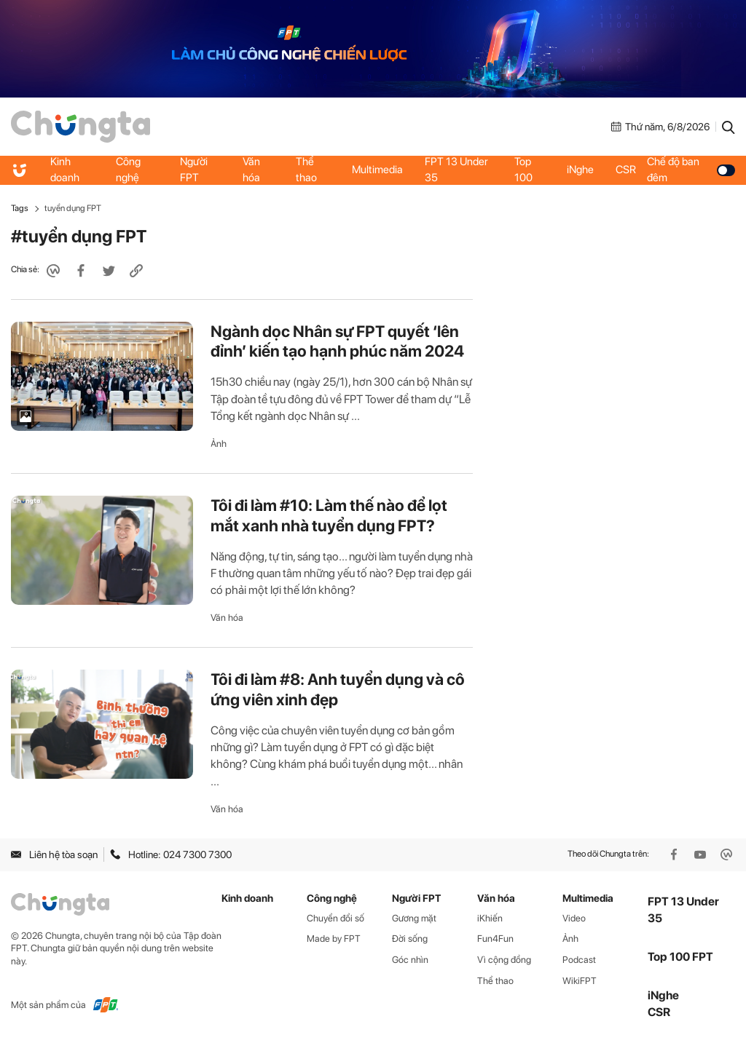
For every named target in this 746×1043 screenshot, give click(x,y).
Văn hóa (251, 169)
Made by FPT (334, 938)
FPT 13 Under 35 (456, 169)
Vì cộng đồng (504, 959)
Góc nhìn (410, 959)
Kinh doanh (64, 169)
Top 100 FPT (680, 957)
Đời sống (410, 938)
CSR (626, 169)
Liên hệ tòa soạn (54, 854)
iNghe (580, 169)
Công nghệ (128, 169)
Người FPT (194, 169)
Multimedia (377, 169)
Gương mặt (414, 918)
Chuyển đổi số (335, 918)
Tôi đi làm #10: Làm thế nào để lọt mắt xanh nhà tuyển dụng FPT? (329, 515)
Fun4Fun (495, 938)
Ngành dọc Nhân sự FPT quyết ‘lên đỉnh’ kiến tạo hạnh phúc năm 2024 (337, 341)
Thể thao (306, 169)
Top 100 (523, 169)
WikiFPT (579, 980)
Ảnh (219, 443)
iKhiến (490, 918)
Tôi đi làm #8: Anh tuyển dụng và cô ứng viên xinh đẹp (338, 689)
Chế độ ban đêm (691, 169)
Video (574, 918)
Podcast (579, 959)
